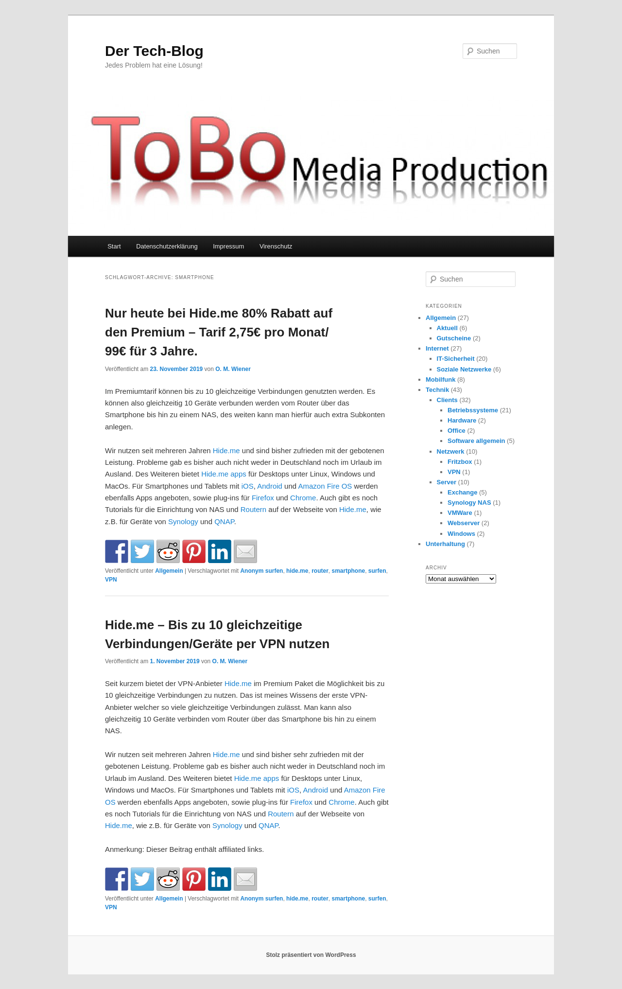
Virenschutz (276, 246)
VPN (111, 579)
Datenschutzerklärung (166, 246)
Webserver (464, 523)
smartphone (348, 570)
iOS (248, 486)
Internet (437, 348)
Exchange (462, 492)
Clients (447, 400)
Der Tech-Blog (154, 51)
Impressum (228, 246)
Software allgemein (476, 440)
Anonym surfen (261, 570)
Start (114, 246)
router (319, 570)
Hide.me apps (223, 474)
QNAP (224, 521)
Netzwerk (451, 451)
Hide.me (226, 450)
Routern (253, 509)
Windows (461, 533)
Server (446, 482)
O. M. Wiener (233, 369)
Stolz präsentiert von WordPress (311, 955)
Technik (437, 389)
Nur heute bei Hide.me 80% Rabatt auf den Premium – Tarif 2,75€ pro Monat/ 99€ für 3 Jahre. (218, 332)
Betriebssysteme (473, 410)
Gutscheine (454, 338)
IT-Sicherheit (456, 358)
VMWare (460, 512)
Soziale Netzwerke (464, 369)
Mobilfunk (440, 379)
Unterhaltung (445, 543)
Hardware (462, 420)
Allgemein (169, 570)
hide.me (297, 570)
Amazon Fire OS (325, 486)
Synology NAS (469, 502)
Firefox (263, 498)
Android (269, 486)
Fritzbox (460, 461)
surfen (377, 570)
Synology (183, 521)
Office (457, 430)
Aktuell (447, 328)
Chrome (303, 498)
